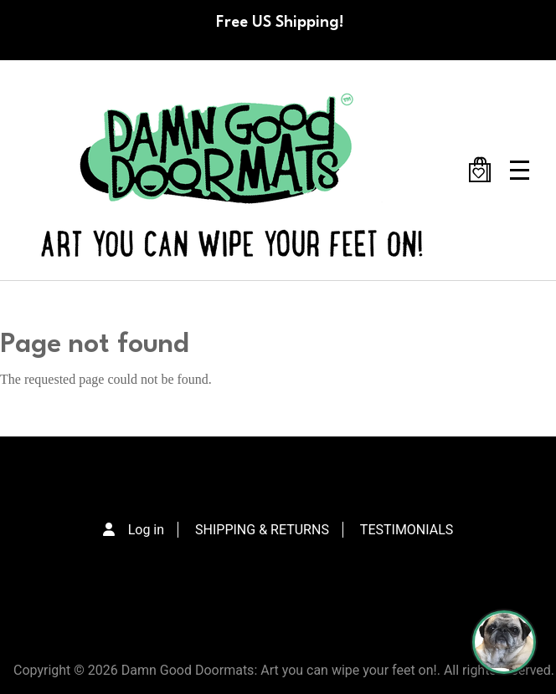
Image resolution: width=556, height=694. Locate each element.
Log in (146, 530)
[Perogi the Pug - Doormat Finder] (504, 642)
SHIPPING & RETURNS (262, 530)
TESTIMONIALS (406, 530)
